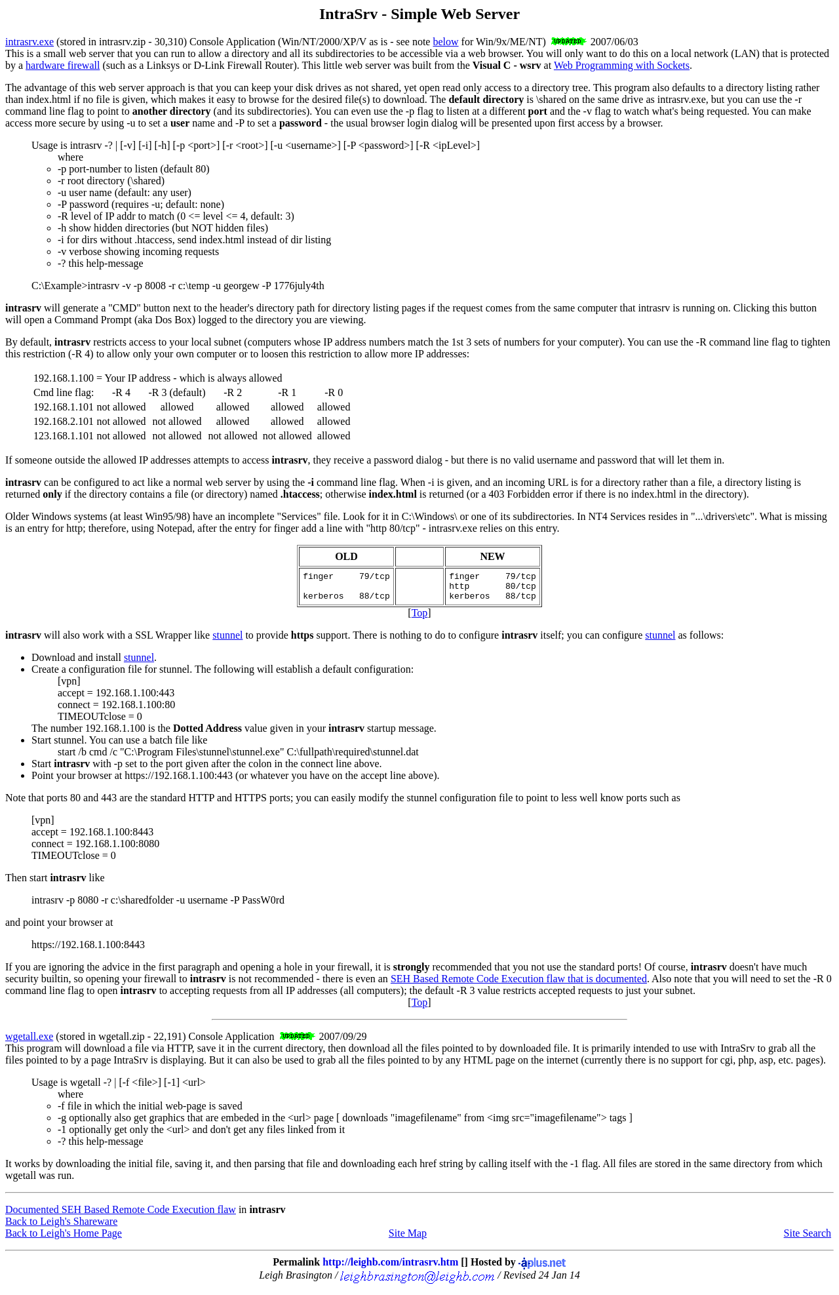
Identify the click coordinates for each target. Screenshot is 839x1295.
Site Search (807, 1239)
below (445, 41)
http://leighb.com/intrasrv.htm (390, 1267)
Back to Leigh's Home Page (63, 1239)
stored (72, 41)
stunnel (227, 641)
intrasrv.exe (29, 41)
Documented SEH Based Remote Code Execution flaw (120, 1215)
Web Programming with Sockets (622, 65)
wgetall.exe (29, 1042)
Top (420, 618)
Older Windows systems (56, 516)
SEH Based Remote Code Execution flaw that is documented (519, 984)
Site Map (408, 1239)
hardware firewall (63, 65)
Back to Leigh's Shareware (61, 1227)
